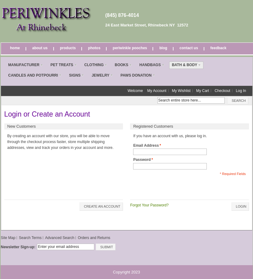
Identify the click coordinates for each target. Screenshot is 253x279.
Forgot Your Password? (149, 205)
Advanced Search (59, 238)
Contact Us (189, 48)
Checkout (222, 91)
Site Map (8, 238)
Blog (163, 48)
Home (15, 48)
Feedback (218, 48)
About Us (40, 48)
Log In (241, 91)
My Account (156, 91)
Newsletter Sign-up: (18, 247)
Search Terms (30, 238)
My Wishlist (181, 91)
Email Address (146, 146)
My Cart (202, 91)
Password (142, 160)
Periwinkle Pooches (130, 48)
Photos (94, 48)
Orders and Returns (94, 238)
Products (68, 48)
